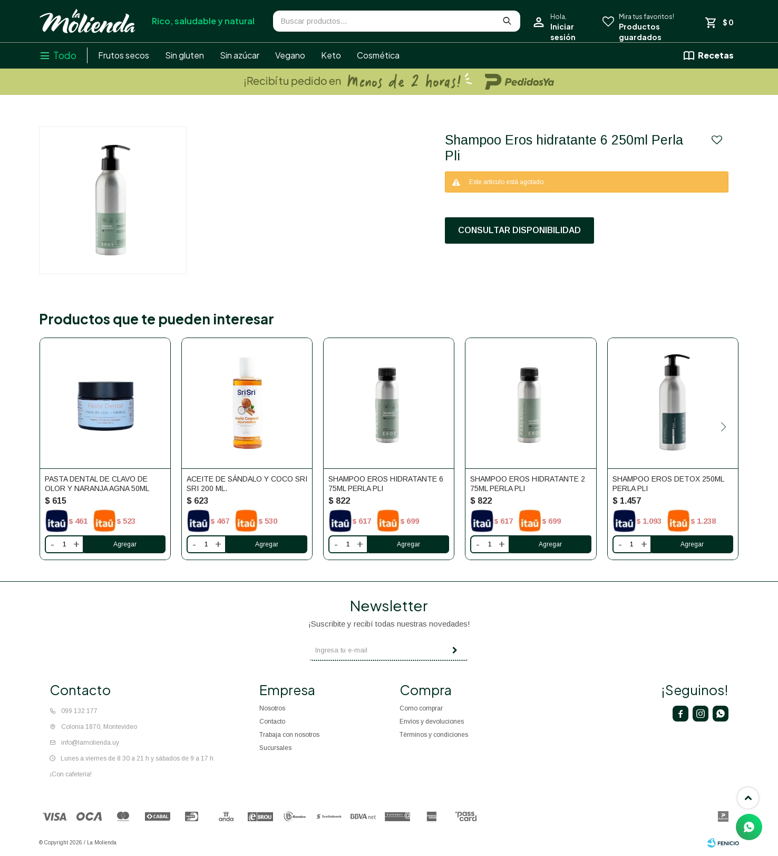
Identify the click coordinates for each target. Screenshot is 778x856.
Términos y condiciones (434, 734)
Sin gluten (184, 55)
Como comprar (421, 708)
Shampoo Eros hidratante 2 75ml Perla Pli (527, 484)
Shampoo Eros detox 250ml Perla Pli (668, 484)
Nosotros (272, 708)
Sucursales (275, 748)
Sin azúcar (239, 55)
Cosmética (378, 55)
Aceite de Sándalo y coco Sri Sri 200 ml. (247, 484)
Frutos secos (123, 55)
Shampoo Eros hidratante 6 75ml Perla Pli (385, 484)
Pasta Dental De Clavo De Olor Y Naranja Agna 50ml (97, 484)
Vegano (290, 55)
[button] (723, 426)
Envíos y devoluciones (432, 721)
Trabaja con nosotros (289, 734)
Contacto (272, 721)
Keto (331, 55)
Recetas (716, 55)
